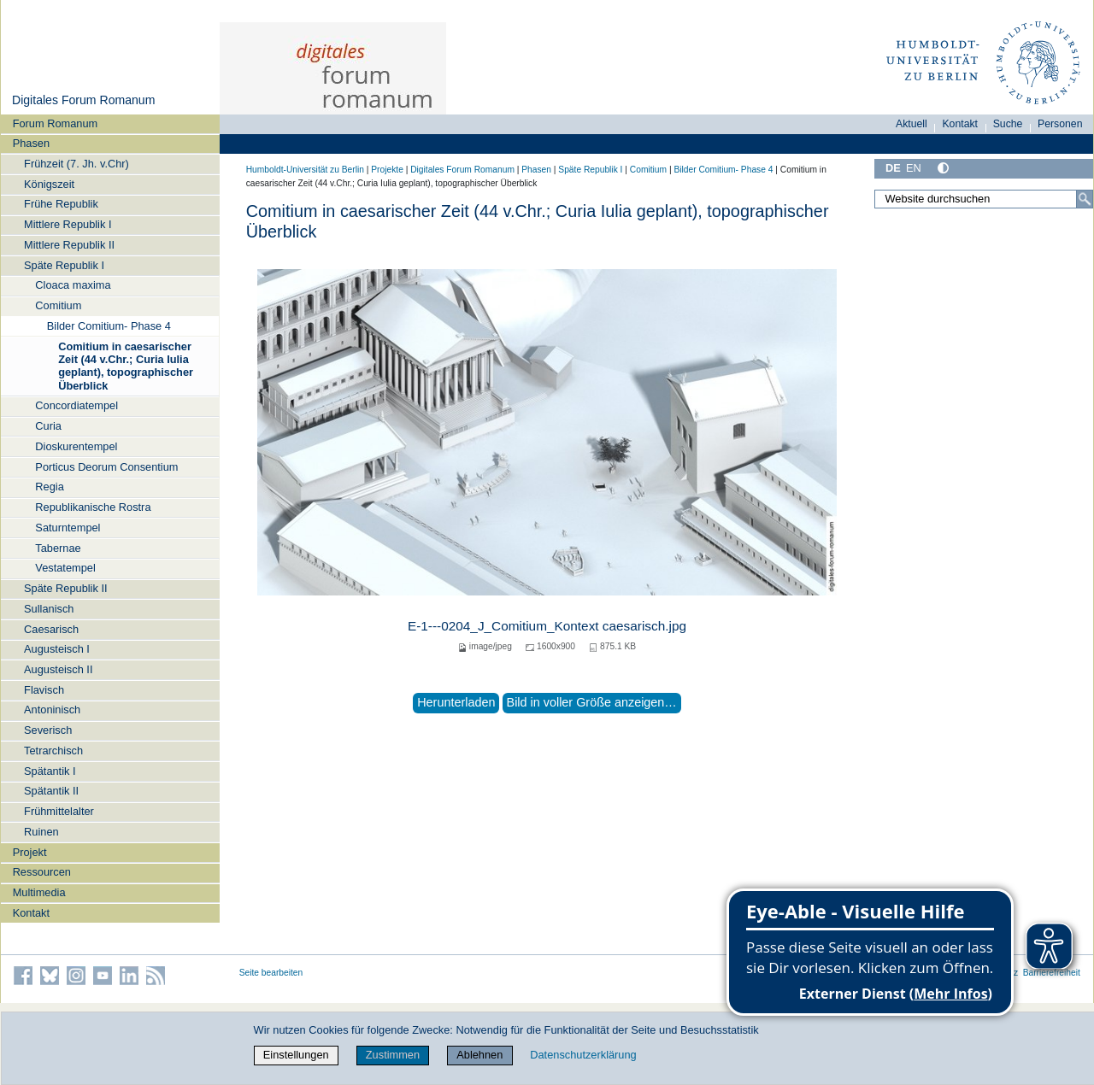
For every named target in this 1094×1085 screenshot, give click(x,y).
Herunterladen (456, 702)
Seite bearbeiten (271, 972)
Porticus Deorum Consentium (106, 466)
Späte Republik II (65, 588)
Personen (1060, 124)
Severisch (48, 730)
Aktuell (911, 124)
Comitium (58, 305)
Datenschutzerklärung (583, 1054)
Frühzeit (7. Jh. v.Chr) (76, 163)
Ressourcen (42, 871)
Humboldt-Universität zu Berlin (305, 169)
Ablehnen (479, 1054)
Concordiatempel (76, 405)
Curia (48, 425)
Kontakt (31, 912)
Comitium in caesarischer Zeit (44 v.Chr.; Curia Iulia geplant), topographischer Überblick (125, 366)
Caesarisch (51, 629)
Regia (49, 486)
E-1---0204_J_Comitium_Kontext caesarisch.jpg (547, 626)
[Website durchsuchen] (983, 199)
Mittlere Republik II (69, 244)
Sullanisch (49, 608)
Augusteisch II (58, 669)
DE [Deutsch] (893, 167)
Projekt (30, 852)
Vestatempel (65, 567)
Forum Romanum (55, 123)
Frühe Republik (61, 203)
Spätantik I (49, 771)
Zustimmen (393, 1054)
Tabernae (57, 548)
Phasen (31, 143)
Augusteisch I (57, 648)
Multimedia (39, 892)
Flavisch (44, 689)
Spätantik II (51, 790)
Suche (1008, 124)
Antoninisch (52, 709)
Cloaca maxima (72, 285)
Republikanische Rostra (92, 507)
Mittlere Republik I (67, 224)
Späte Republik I (64, 265)
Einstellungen (296, 1054)
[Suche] (1084, 199)
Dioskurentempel (76, 446)
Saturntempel (67, 527)
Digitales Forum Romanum (83, 100)
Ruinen (41, 831)
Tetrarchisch (53, 750)
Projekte (387, 169)
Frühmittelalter (59, 811)
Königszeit (49, 184)
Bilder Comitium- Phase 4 (109, 326)
